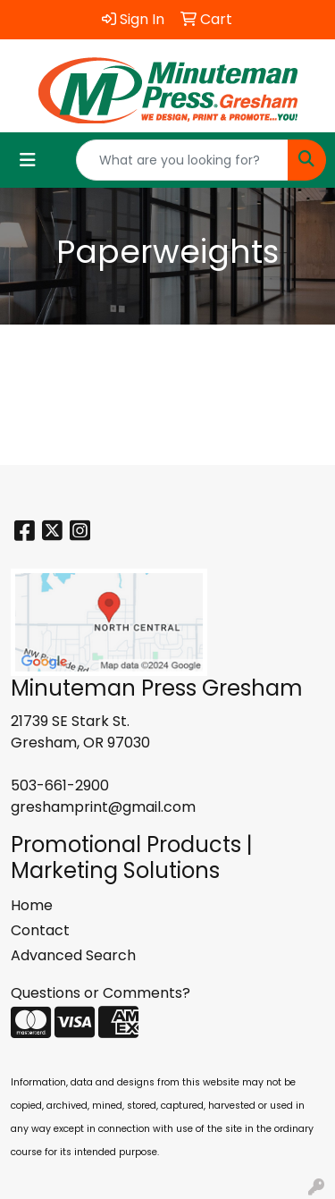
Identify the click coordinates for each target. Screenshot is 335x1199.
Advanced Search (73, 955)
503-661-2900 (60, 785)
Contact (40, 930)
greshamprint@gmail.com (103, 807)
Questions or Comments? (100, 993)
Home (32, 905)
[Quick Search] (182, 160)
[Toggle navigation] (27, 160)
